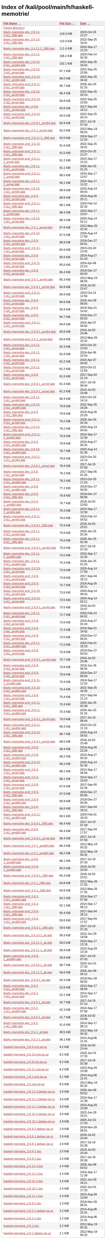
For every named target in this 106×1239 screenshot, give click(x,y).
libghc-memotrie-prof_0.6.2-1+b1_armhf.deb (21, 771)
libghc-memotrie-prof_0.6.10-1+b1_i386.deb (22, 734)
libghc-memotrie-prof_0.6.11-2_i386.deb (29, 137)
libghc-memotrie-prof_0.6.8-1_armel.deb (29, 838)
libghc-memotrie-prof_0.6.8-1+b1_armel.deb (21, 786)
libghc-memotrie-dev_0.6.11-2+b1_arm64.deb (21, 615)
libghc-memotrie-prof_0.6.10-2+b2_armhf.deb (22, 116)
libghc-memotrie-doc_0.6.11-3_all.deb (27, 972)
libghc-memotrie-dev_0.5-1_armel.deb (27, 227)
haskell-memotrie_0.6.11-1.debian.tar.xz (29, 1106)
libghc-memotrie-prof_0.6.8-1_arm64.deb (29, 547)
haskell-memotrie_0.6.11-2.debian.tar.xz (29, 1099)
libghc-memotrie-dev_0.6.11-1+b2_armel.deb (21, 354)
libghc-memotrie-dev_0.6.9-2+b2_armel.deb (21, 272)
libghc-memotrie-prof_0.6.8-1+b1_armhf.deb (21, 697)
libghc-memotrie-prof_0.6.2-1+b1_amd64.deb (21, 898)
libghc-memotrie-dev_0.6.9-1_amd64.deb (21, 503)
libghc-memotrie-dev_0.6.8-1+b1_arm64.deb (21, 108)
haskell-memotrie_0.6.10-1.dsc (23, 1188)
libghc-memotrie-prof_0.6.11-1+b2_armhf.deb (22, 324)
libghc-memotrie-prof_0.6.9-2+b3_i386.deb (21, 749)
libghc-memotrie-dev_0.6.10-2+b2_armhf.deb (21, 93)
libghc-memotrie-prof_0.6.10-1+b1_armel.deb (22, 600)
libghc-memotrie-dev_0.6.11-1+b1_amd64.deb (21, 481)
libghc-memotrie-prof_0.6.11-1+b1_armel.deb (22, 250)
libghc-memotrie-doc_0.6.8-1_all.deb (26, 1002)
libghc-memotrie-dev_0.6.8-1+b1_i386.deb (21, 808)
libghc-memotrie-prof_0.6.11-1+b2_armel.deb (22, 265)
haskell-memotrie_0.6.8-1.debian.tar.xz (28, 1143)
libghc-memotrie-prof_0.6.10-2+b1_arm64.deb (22, 78)
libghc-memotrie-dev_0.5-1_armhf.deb (27, 130)
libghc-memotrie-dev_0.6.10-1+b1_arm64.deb (21, 190)
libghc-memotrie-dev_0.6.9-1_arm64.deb (29, 331)
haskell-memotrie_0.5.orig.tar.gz (24, 1084)
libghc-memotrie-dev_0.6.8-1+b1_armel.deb (21, 473)
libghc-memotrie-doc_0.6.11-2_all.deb (27, 942)
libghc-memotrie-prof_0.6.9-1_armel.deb (29, 741)
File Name (10, 23)
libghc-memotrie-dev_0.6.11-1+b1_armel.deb (21, 347)
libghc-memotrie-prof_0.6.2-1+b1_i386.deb (21, 905)
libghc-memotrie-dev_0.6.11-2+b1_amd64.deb (21, 644)
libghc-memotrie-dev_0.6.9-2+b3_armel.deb (21, 302)
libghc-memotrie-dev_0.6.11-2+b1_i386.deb (21, 56)
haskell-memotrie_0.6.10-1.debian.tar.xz (29, 1121)
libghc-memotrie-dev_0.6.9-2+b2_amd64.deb (21, 488)
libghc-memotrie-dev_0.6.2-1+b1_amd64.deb (21, 1010)
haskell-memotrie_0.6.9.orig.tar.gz (25, 1047)
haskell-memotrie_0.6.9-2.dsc (22, 1203)
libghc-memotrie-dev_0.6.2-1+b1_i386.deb (21, 1025)
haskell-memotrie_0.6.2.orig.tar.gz (25, 1076)
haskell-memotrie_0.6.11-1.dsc (23, 1196)
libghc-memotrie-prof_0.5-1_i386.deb (27, 890)
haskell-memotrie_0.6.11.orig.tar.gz (26, 1069)
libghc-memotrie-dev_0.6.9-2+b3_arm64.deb (21, 197)
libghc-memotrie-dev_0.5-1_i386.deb (27, 883)
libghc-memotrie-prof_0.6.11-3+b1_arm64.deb (22, 421)
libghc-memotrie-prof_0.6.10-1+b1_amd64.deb (22, 764)
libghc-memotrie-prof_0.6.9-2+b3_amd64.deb (21, 756)
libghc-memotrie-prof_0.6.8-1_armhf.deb (29, 719)
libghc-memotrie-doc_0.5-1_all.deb (25, 1032)
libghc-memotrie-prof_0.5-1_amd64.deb (28, 845)
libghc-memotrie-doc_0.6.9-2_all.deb (26, 980)
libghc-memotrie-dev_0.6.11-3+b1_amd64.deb (21, 563)
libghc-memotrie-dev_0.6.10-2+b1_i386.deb (21, 41)
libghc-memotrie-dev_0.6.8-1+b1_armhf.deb (21, 376)
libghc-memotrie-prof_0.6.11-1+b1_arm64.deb (22, 458)
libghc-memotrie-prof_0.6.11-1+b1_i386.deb (22, 153)
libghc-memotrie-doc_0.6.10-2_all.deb (27, 935)
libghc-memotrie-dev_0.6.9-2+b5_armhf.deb (21, 309)
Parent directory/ (14, 27)
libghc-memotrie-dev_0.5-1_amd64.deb (28, 853)
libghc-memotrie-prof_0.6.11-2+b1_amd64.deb (22, 816)
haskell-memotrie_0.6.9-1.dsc (22, 1151)
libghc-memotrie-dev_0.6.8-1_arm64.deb (29, 123)
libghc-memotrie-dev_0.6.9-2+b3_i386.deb (21, 413)
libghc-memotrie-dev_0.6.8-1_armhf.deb (29, 384)
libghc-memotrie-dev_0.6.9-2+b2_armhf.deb (21, 317)
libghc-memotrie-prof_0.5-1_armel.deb (28, 339)
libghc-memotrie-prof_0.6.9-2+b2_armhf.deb (21, 652)
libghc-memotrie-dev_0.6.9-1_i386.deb (28, 525)
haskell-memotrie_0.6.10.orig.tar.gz (26, 1054)
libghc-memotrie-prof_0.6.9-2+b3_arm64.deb (21, 585)
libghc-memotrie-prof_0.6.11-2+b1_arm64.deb (22, 518)
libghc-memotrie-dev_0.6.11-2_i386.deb (29, 48)
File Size (65, 23)
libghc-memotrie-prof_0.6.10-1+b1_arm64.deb (22, 592)
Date (83, 23)
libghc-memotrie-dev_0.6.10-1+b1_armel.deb (21, 220)
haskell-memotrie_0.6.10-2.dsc (23, 1181)
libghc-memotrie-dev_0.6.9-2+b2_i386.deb (21, 495)
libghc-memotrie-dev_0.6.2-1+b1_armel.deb (21, 995)
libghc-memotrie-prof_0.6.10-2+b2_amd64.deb (22, 689)
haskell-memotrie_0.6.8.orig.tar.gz (25, 1062)
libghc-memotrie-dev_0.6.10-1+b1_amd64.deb (21, 451)
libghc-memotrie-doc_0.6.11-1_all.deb (27, 950)
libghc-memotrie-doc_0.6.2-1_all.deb (26, 1039)
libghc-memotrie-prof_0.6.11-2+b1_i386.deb (22, 205)
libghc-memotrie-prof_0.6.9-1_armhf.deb (29, 607)
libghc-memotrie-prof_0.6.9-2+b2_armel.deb (21, 674)
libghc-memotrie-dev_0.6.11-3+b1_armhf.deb (21, 168)
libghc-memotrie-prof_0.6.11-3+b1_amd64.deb (22, 712)
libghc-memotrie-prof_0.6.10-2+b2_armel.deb (22, 101)
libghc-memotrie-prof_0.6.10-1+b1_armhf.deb (22, 570)
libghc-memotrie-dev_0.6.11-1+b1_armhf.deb (21, 369)
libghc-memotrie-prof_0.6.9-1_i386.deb (28, 875)
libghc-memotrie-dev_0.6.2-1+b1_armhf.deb (21, 987)
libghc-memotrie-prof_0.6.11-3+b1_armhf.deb (22, 86)
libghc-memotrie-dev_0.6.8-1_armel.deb (29, 465)
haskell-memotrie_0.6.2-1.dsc (22, 1218)
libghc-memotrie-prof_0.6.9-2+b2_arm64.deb (21, 637)
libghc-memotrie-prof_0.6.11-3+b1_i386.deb (22, 704)
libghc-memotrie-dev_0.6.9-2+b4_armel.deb (21, 257)
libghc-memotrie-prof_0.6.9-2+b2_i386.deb (21, 794)
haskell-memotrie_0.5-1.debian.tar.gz (27, 1233)
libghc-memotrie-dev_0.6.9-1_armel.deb (29, 391)
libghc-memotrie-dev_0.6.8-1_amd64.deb (21, 861)
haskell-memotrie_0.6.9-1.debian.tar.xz (28, 1136)
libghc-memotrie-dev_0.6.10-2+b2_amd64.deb (21, 406)
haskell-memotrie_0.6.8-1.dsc (22, 1158)
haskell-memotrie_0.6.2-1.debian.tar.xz (28, 1210)
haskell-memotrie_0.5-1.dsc (21, 1225)
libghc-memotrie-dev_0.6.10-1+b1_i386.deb (21, 428)
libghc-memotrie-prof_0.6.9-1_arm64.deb (29, 659)
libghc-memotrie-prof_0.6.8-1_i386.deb (28, 927)
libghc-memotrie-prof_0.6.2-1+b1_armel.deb (21, 779)
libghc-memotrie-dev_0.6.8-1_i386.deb (28, 823)
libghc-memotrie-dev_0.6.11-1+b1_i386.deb (21, 34)
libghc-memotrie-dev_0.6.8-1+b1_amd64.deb (21, 831)
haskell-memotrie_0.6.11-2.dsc (23, 1173)
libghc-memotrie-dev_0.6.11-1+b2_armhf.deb (21, 361)
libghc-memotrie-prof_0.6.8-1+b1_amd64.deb (21, 920)
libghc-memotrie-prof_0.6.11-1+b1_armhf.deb (22, 294)
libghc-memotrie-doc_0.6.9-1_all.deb (26, 1017)
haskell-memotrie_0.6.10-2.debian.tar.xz (29, 1114)
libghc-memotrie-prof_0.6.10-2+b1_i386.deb (22, 145)
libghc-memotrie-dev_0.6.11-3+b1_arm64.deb (21, 533)
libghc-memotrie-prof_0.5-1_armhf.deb (28, 279)
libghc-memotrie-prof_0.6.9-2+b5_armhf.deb (21, 630)
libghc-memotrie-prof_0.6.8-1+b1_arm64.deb (21, 578)
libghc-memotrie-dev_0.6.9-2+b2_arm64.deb (21, 242)
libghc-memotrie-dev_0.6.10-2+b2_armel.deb (21, 71)
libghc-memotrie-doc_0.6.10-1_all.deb (27, 965)
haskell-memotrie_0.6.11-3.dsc (23, 1166)
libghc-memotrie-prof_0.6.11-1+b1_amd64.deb (22, 726)
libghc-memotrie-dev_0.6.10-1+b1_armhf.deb (21, 235)
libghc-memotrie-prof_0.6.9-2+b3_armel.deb (21, 667)
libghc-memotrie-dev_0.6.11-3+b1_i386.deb (21, 540)
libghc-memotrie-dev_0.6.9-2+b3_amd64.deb (21, 443)
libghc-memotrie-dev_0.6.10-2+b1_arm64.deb (21, 63)
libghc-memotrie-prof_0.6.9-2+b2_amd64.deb (21, 801)
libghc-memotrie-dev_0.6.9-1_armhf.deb (29, 287)
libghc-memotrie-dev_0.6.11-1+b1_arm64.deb (21, 399)
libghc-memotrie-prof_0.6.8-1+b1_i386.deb (21, 913)
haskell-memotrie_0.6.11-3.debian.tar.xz (29, 1091)
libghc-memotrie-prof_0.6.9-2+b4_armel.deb (21, 622)
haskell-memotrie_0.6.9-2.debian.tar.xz (28, 1128)
